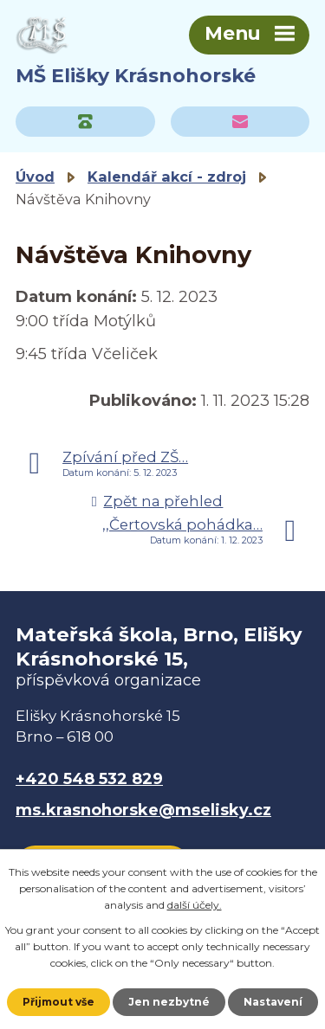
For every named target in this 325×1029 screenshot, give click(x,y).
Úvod (35, 176)
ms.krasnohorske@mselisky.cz (143, 810)
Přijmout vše (58, 1001)
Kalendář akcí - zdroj (167, 176)
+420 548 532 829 (89, 778)
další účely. (194, 904)
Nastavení (273, 1001)
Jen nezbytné (169, 1001)
